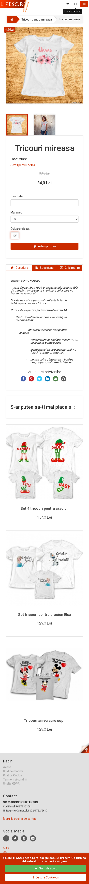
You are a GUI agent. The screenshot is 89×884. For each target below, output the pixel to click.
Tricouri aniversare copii (44, 720)
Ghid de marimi (13, 775)
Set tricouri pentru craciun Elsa (44, 614)
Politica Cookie (12, 779)
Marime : (16, 212)
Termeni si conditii (15, 783)
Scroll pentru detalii (23, 165)
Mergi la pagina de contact (20, 822)
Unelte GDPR (11, 787)
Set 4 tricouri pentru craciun (44, 508)
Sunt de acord (46, 868)
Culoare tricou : (20, 228)
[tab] (18, 268)
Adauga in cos (45, 246)
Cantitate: (17, 196)
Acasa (7, 771)
